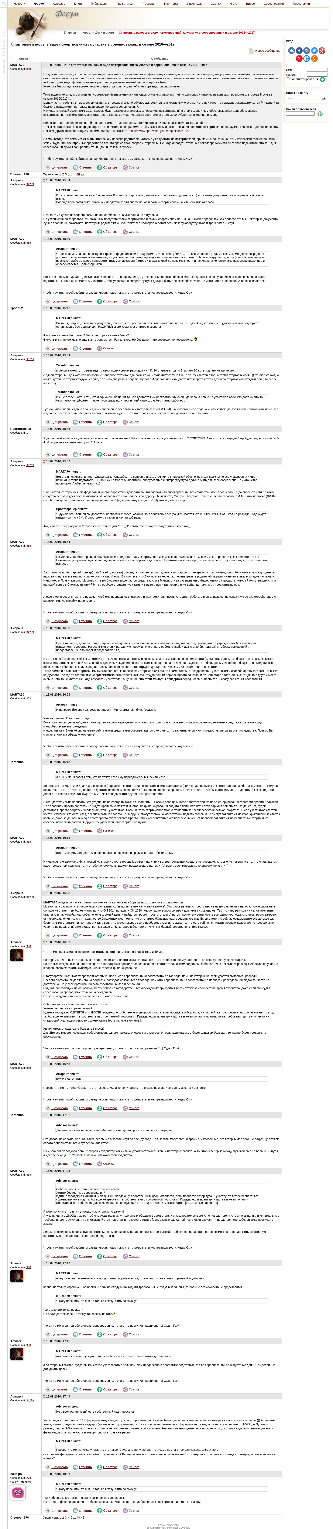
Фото (233, 3)
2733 (29, 1477)
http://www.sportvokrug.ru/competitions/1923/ (160, 131)
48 (78, 174)
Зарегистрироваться (302, 79)
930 (28, 946)
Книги (78, 3)
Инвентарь (194, 3)
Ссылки (216, 3)
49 (83, 174)
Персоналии (301, 3)
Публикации (99, 3)
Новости (19, 3)
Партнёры (171, 3)
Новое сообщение (264, 50)
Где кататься (125, 3)
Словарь (59, 3)
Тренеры (149, 3)
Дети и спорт (104, 32)
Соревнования (274, 3)
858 (28, 68)
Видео (250, 3)
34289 (30, 184)
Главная (70, 32)
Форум (86, 32)
